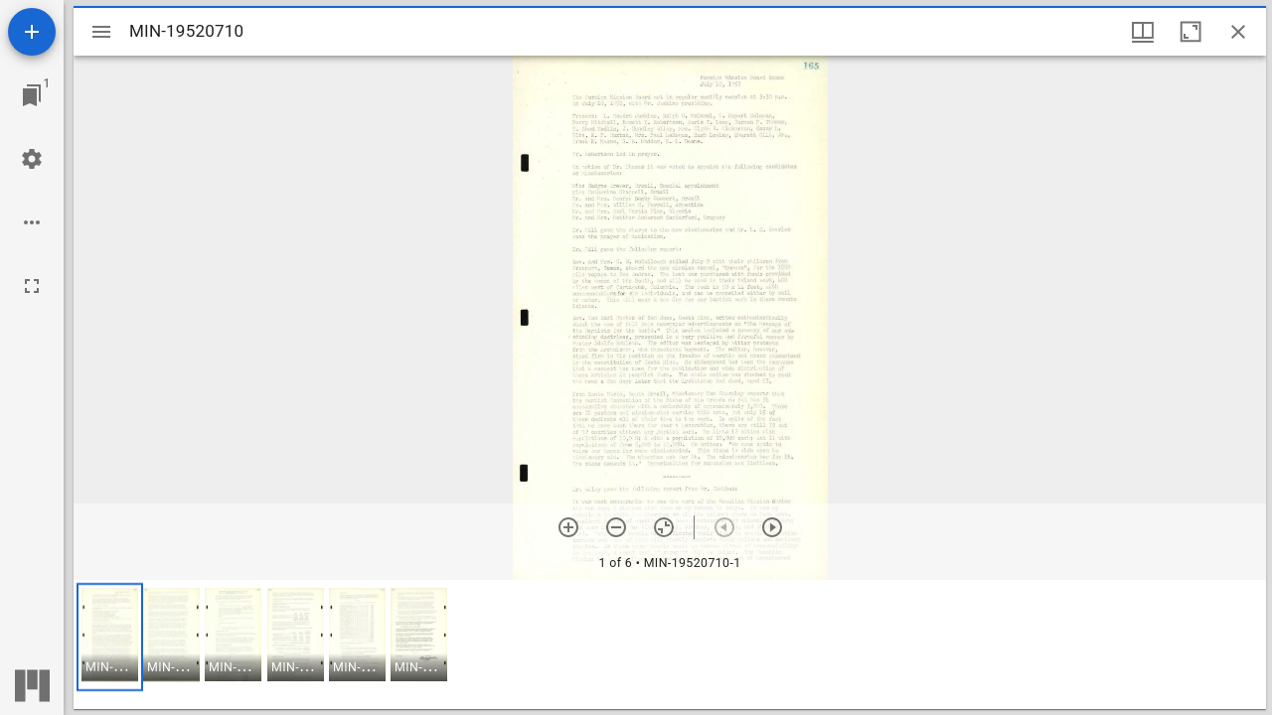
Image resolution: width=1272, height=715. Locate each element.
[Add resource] (32, 32)
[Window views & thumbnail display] (1143, 32)
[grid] (670, 644)
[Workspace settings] (32, 159)
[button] (109, 637)
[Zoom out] (616, 527)
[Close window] (1238, 32)
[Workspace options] (32, 222)
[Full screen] (32, 286)
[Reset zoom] (664, 527)
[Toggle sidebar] (101, 32)
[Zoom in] (568, 527)
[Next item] (772, 527)
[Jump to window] (32, 95)
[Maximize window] (1190, 32)
